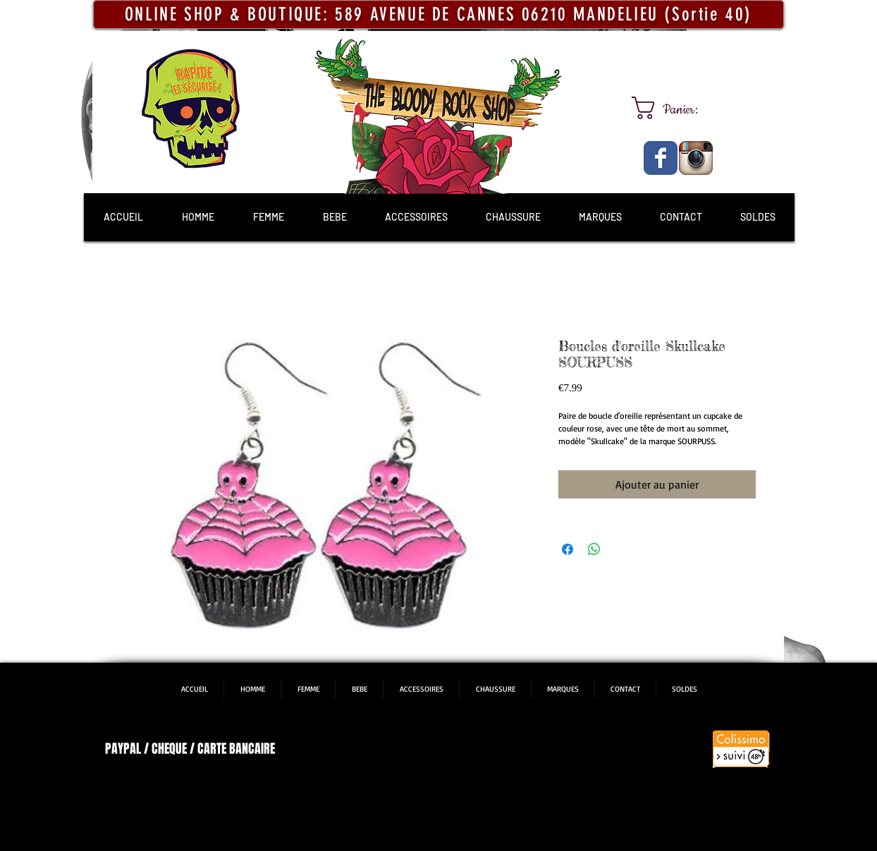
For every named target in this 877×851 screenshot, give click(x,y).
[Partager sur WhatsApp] (594, 549)
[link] (678, 108)
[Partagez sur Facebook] (567, 549)
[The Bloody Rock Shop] (660, 158)
